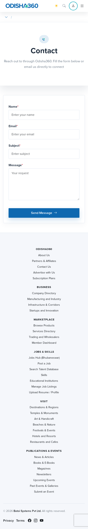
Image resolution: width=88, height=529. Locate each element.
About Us (44, 255)
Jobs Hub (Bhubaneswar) (44, 358)
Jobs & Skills (44, 352)
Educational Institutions (44, 381)
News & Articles (44, 457)
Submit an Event (44, 492)
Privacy (8, 520)
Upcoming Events (44, 480)
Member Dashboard (44, 343)
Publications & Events (44, 451)
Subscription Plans (44, 278)
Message (16, 165)
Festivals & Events (44, 430)
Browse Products (44, 325)
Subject (15, 145)
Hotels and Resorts (44, 436)
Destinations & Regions (44, 407)
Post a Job (44, 363)
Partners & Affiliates (44, 261)
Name (14, 106)
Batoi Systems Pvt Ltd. (27, 511)
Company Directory (44, 293)
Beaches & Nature (44, 425)
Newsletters (44, 474)
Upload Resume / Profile (44, 392)
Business (44, 287)
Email (13, 126)
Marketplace (44, 319)
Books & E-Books (44, 463)
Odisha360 (44, 249)
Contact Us (44, 267)
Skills (44, 375)
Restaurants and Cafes (44, 442)
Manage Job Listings (44, 387)
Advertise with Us (44, 272)
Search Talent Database (44, 369)
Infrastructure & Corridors (44, 305)
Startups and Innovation (44, 310)
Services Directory (44, 331)
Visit (44, 401)
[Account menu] (73, 6)
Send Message (44, 213)
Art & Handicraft (44, 419)
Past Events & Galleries (44, 486)
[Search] (64, 6)
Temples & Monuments (44, 413)
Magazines (44, 469)
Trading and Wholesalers (44, 337)
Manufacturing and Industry (44, 299)
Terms (20, 520)
